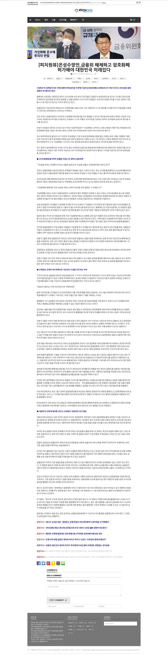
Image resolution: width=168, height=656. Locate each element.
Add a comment (54, 576)
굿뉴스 (37, 20)
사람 (53, 20)
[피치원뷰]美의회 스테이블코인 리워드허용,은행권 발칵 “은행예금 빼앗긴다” (64, 2)
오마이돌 (62, 20)
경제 (46, 20)
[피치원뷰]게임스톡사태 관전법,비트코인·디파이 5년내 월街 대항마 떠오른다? (76, 528)
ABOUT (73, 20)
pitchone (90, 74)
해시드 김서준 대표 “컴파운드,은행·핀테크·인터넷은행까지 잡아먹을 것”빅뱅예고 (77, 522)
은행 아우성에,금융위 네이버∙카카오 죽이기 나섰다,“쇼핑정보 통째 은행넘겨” (76, 539)
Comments (52, 570)
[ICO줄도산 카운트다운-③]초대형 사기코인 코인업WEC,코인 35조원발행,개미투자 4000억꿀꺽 (84, 557)
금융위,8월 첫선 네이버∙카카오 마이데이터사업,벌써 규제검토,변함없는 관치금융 (77, 545)
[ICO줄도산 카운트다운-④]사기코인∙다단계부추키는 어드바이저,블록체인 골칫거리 (79, 551)
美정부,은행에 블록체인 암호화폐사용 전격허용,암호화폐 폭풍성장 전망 (74, 534)
